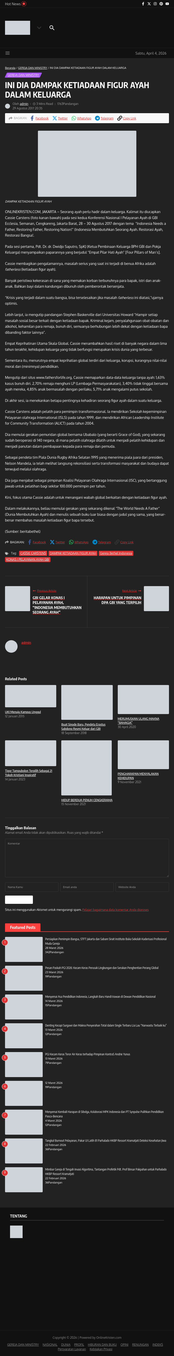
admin (24, 104)
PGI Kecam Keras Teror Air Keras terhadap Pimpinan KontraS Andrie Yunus (87, 1054)
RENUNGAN (140, 1344)
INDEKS (157, 1344)
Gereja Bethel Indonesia (115, 553)
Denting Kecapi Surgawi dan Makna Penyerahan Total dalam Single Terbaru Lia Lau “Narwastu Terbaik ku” (106, 1025)
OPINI (125, 1344)
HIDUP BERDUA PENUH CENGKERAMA (86, 800)
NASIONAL (50, 1344)
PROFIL (79, 1344)
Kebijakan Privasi (101, 1348)
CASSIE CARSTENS (33, 553)
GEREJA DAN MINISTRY (32, 68)
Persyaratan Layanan (72, 1348)
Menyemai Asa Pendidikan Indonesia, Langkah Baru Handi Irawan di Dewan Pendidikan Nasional (100, 996)
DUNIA (66, 1344)
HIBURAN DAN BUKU (102, 1344)
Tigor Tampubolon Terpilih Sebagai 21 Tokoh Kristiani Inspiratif (28, 773)
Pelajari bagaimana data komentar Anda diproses (115, 909)
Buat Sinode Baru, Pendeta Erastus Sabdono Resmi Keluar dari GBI (83, 726)
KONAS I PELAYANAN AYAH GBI (27, 559)
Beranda (10, 68)
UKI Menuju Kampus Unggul (23, 712)
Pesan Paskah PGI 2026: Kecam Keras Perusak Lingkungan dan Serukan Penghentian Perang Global (101, 967)
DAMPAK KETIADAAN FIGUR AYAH (72, 553)
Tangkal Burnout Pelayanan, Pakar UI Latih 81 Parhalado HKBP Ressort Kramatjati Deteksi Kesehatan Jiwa (105, 1140)
